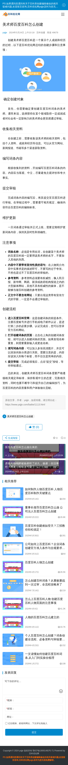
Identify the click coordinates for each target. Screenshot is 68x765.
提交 (34, 732)
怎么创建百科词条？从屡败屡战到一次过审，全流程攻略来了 (45, 582)
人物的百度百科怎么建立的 (42, 617)
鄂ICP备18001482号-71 (43, 750)
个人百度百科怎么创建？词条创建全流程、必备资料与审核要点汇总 (45, 637)
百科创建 (40, 32)
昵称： (10, 700)
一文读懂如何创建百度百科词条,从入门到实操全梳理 (43, 655)
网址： (10, 717)
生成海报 (11, 438)
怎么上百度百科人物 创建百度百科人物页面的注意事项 (44, 601)
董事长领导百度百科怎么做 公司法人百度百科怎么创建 (44, 509)
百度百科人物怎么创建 (39, 562)
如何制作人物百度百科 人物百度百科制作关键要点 (44, 491)
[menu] (62, 14)
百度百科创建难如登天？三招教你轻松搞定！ (45, 527)
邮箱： (10, 708)
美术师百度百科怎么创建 (20, 416)
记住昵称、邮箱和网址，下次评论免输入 (26, 723)
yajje (5, 32)
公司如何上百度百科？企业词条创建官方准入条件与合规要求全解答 (45, 546)
